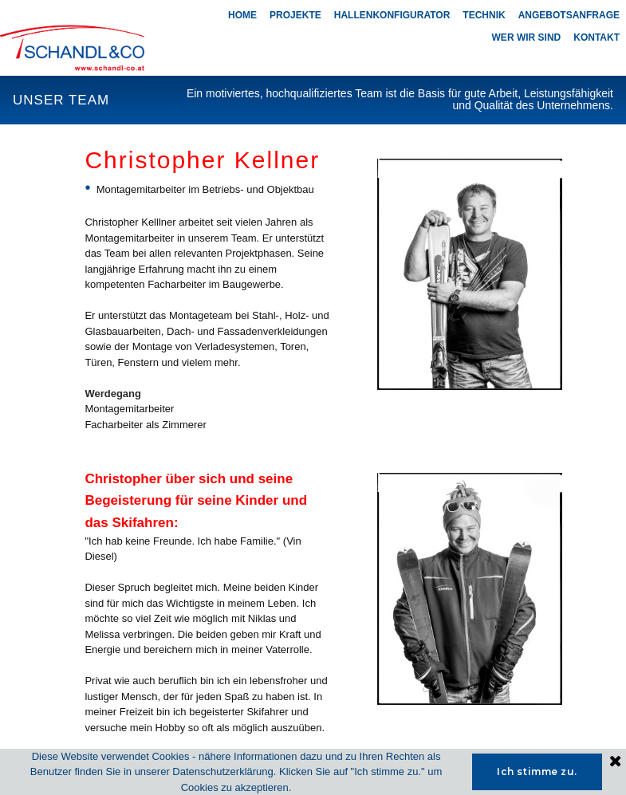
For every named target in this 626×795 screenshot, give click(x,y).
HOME (242, 15)
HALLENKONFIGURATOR (392, 15)
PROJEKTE (295, 15)
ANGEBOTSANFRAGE (569, 15)
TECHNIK (484, 15)
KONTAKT (596, 37)
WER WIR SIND (526, 37)
